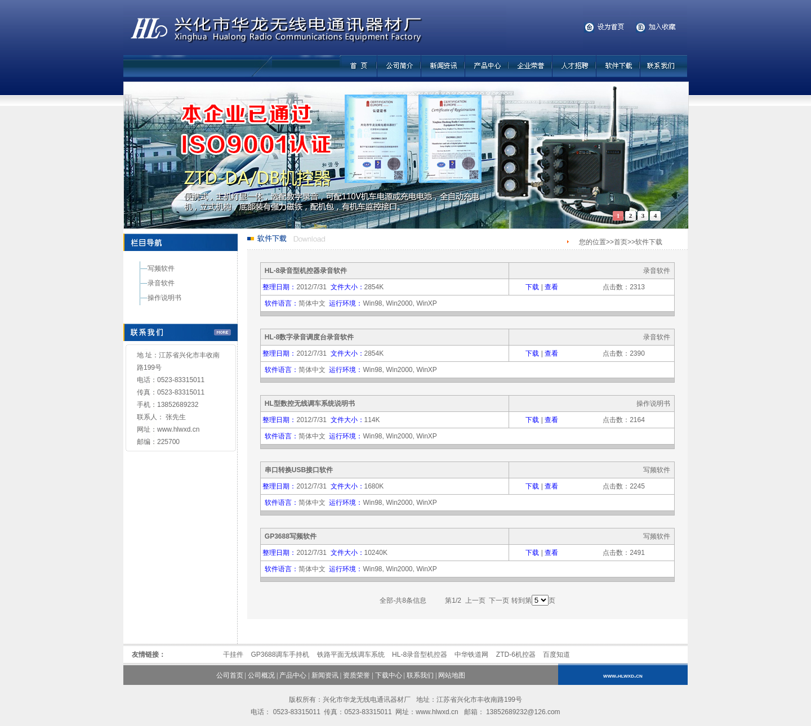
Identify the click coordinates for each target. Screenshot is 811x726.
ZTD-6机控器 (516, 654)
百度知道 (556, 654)
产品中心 (292, 675)
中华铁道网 (471, 654)
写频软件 (161, 268)
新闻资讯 (324, 675)
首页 (620, 242)
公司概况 (261, 675)
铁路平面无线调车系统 (351, 654)
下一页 (499, 600)
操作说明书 (164, 298)
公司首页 (229, 675)
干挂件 (233, 654)
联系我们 (420, 675)
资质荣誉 (356, 675)
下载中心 (388, 675)
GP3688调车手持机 (280, 654)
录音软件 (161, 283)
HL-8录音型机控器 (419, 654)
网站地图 (451, 675)
